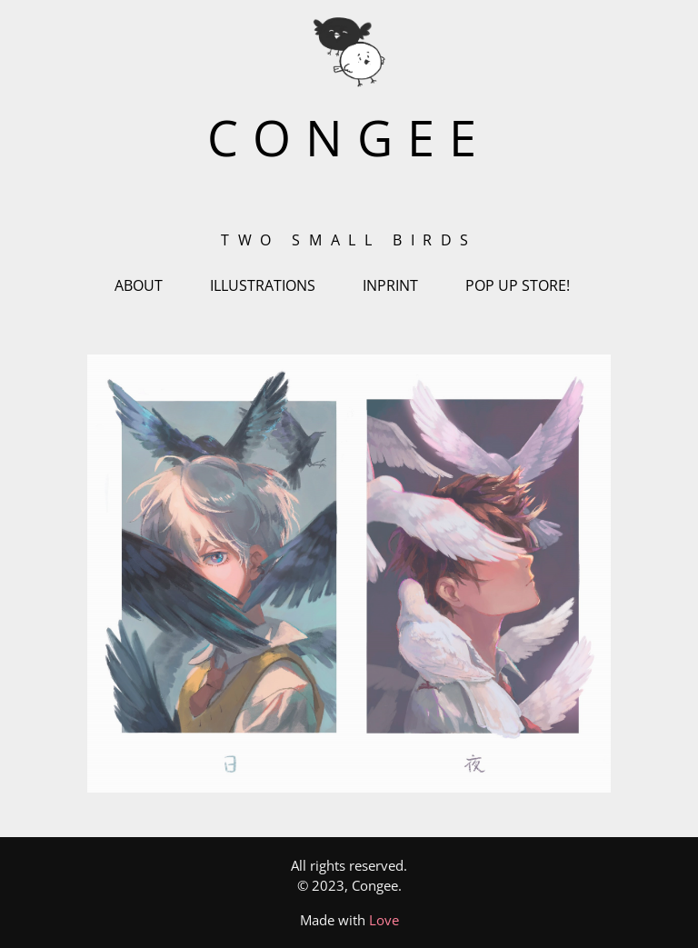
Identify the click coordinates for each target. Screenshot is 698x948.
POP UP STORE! (517, 285)
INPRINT (390, 285)
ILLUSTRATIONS (262, 285)
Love (384, 920)
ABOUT (139, 285)
